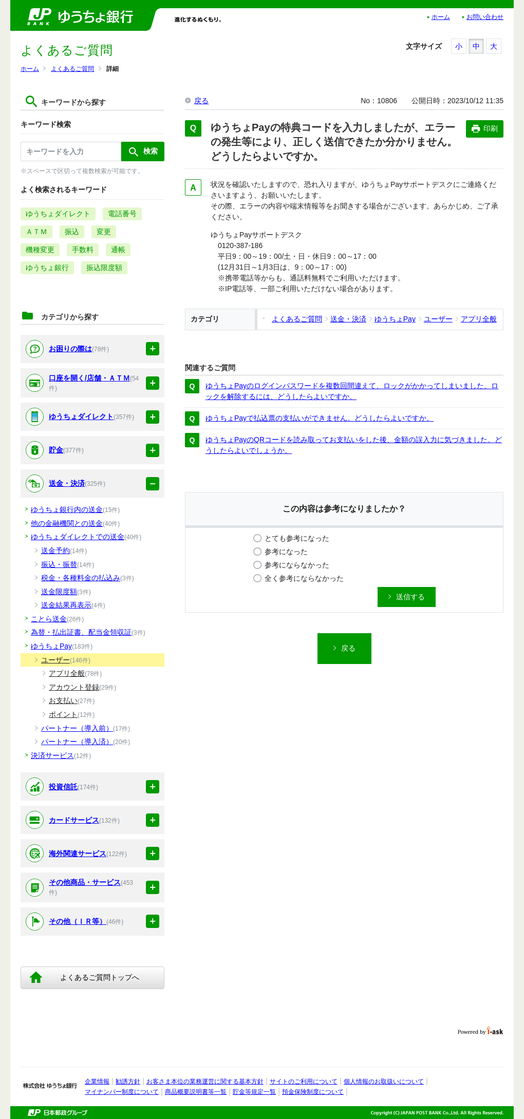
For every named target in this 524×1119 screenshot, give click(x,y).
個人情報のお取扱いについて (384, 1081)
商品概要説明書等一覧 (196, 1091)
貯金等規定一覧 (254, 1091)
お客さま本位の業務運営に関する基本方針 (205, 1081)
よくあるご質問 (72, 68)
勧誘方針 (128, 1081)
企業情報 (97, 1081)
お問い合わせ (484, 17)
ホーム (441, 17)
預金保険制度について (313, 1091)
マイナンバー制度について (122, 1091)
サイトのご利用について (304, 1081)
